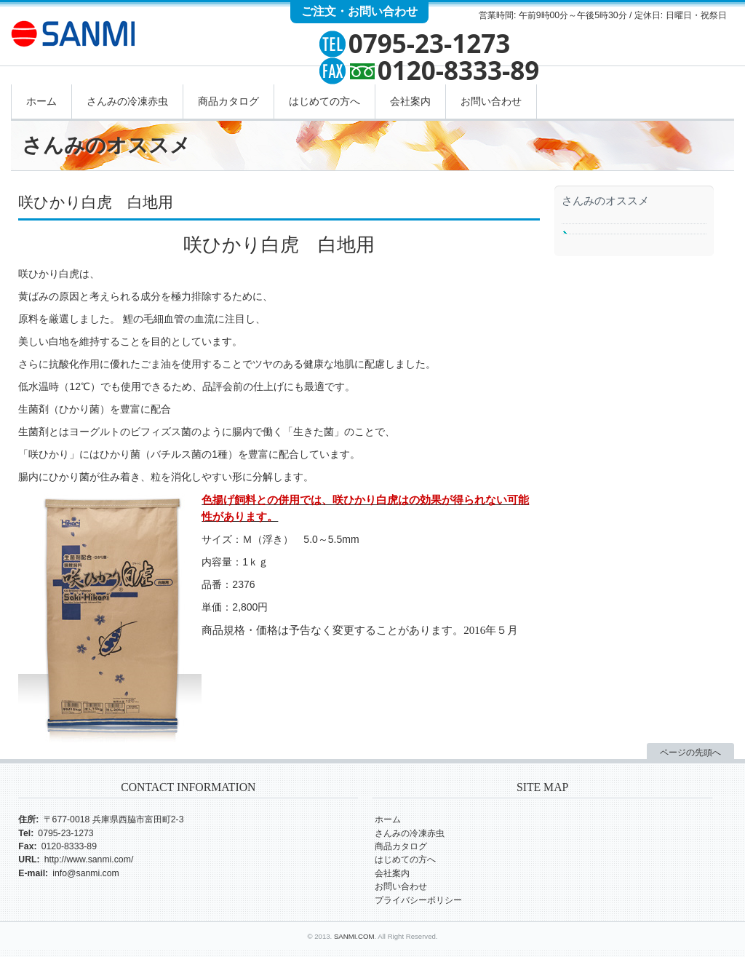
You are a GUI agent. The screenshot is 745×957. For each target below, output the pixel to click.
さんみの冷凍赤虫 (127, 101)
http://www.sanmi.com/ (89, 859)
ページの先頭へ (690, 752)
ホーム (41, 101)
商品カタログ (228, 101)
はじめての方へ (324, 101)
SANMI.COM (354, 936)
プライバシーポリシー (418, 900)
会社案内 (410, 101)
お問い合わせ (491, 101)
